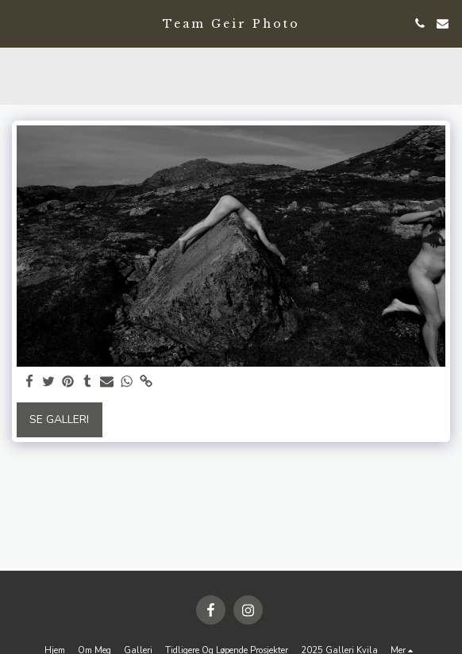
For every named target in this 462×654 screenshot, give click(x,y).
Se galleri (59, 419)
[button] (17, 22)
